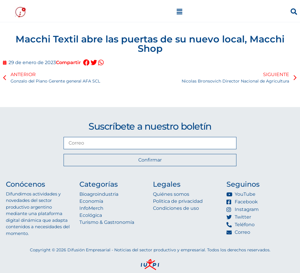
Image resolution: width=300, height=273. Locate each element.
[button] (86, 62)
